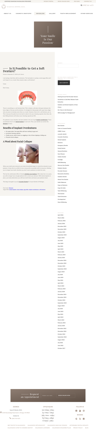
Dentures (11, 187)
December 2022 (61, 303)
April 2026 (60, 201)
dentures (5, 123)
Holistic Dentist (61, 148)
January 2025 (61, 240)
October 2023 (61, 278)
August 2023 (61, 283)
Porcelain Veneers (62, 161)
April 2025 (60, 232)
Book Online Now (64, 1)
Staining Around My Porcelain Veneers (66, 96)
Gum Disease (61, 146)
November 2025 (61, 214)
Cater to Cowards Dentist (64, 123)
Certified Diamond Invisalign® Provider (17, 1)
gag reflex (26, 189)
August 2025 (61, 222)
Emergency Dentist (62, 138)
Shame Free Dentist (62, 169)
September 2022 (61, 311)
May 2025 (60, 229)
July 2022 (60, 316)
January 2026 (61, 209)
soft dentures (42, 189)
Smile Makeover (61, 171)
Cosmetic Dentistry (62, 131)
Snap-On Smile (61, 176)
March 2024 (60, 265)
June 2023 (60, 288)
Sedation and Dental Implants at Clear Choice (68, 103)
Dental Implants (61, 133)
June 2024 (60, 257)
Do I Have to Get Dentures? (64, 105)
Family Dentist (61, 141)
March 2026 (60, 204)
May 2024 (60, 260)
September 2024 (61, 250)
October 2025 (61, 217)
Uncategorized (61, 186)
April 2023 (60, 293)
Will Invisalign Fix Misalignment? (65, 108)
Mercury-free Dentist (63, 156)
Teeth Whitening (61, 179)
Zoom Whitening (62, 189)
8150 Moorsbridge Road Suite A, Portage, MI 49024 (16, 385)
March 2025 (60, 234)
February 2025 (61, 237)
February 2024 (61, 267)
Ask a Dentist (63, 82)
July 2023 (60, 285)
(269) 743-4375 (88, 5)
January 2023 (61, 300)
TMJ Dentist (61, 181)
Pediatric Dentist (62, 159)
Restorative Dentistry (63, 164)
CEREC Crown (61, 126)
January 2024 (61, 270)
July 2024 (60, 255)
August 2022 (61, 313)
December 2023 (61, 272)
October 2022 (61, 308)
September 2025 (61, 219)
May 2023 (60, 290)
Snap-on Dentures (62, 174)
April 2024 (60, 262)
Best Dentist (61, 120)
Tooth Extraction (61, 184)
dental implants (20, 121)
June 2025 (60, 227)
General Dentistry (62, 143)
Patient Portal (48, 1)
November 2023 (61, 275)
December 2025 (61, 212)
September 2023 (61, 280)
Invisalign (60, 151)
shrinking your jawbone (31, 173)
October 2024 (61, 247)
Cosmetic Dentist (23, 181)
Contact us (88, 1)
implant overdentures (42, 119)
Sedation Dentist (62, 166)
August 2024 (61, 252)
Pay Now (77, 1)
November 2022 (61, 305)
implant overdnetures (34, 189)
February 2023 (61, 298)
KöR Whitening (61, 153)
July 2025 (60, 224)
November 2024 (61, 245)
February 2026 (61, 207)
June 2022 (60, 318)
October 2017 (61, 321)
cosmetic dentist (61, 128)
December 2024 (61, 242)
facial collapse (20, 189)
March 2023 (60, 295)
